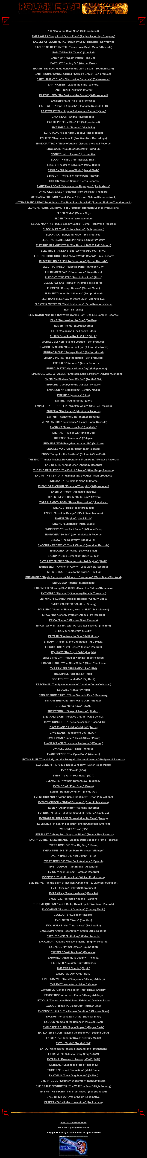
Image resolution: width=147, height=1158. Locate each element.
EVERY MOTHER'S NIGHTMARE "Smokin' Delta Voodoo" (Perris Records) (73, 840)
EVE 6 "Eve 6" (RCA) (73, 770)
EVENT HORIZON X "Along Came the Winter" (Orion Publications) (73, 797)
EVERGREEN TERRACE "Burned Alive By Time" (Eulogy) (73, 818)
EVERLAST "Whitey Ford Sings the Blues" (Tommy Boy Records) (74, 834)
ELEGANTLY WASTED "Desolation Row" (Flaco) (73, 277)
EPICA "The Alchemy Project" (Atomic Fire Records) (73, 615)
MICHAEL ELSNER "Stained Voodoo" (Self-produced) (74, 341)
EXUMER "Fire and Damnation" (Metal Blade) (73, 1070)
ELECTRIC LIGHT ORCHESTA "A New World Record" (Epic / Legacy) (73, 256)
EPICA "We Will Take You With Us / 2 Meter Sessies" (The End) (73, 625)
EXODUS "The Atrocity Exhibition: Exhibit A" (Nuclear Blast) (73, 1000)
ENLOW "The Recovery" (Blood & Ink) (73, 540)
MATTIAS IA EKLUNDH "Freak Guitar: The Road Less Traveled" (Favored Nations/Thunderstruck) (73, 202)
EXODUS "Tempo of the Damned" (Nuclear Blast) (73, 1022)
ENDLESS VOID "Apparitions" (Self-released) (73, 449)
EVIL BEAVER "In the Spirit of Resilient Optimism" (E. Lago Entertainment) (73, 882)
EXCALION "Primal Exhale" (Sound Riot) (73, 947)
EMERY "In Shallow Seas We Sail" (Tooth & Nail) (73, 379)
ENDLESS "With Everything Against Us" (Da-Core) (73, 443)
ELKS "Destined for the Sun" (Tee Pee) (73, 320)
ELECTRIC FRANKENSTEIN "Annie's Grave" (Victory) (73, 240)
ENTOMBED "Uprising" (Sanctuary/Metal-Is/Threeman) (73, 593)
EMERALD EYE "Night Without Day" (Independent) (76, 368)
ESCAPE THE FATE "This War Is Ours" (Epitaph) (73, 700)
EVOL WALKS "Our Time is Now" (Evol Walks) (74, 925)
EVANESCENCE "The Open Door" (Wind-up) (73, 754)
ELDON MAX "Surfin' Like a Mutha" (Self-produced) (73, 229)
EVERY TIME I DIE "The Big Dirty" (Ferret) (73, 845)
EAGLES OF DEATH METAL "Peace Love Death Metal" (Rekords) (73, 47)
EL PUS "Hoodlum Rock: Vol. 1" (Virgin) (73, 336)
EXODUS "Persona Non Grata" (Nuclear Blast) (73, 1016)
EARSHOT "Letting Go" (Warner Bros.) (73, 63)
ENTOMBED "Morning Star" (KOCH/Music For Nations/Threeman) (73, 588)
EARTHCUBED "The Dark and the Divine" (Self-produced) (73, 95)
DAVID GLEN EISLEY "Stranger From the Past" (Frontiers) (73, 191)
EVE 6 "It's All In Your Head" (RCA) (73, 775)
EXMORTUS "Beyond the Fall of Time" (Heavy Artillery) (73, 989)
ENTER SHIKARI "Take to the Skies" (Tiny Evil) (73, 572)
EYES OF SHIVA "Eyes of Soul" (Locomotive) (73, 1097)
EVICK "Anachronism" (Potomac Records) (73, 872)
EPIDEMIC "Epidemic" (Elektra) (73, 631)
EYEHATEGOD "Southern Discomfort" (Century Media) (73, 1081)
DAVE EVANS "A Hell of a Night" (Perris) (74, 727)
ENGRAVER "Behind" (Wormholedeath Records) (73, 534)
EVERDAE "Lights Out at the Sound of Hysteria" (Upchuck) (73, 813)
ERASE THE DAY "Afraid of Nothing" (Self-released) (73, 657)
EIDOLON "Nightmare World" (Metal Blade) (73, 170)
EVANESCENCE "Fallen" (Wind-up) (73, 748)
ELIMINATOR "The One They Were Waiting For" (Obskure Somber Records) (73, 315)
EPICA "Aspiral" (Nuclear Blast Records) (73, 620)
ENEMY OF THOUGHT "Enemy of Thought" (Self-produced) (73, 486)
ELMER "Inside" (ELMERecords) (73, 325)
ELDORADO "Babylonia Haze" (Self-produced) (73, 234)
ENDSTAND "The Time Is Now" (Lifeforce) (73, 481)
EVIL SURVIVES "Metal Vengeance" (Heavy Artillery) (73, 979)
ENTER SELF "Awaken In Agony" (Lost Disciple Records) (73, 566)
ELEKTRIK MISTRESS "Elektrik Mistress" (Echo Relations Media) (73, 304)
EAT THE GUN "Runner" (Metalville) (73, 127)
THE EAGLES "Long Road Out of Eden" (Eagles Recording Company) (73, 36)
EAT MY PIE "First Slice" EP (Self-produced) (73, 122)
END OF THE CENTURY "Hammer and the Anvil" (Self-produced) (73, 475)
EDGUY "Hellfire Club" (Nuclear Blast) (73, 159)
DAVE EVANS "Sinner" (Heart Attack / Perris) (73, 738)
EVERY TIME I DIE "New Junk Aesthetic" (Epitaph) (73, 861)
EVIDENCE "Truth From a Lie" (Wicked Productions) (73, 877)
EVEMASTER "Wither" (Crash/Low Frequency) (73, 781)
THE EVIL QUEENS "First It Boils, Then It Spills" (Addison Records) (73, 904)
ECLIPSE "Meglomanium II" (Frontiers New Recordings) (73, 138)
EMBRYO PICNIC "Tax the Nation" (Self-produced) (73, 357)
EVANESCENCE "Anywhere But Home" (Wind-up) (73, 743)
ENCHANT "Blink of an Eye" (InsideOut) (73, 427)
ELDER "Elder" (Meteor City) (73, 213)
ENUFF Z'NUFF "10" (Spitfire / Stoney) (73, 604)
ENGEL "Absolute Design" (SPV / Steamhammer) (73, 513)
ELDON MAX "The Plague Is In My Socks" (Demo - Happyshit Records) (73, 224)
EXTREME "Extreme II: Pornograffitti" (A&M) (73, 1059)
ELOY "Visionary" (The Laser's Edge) (73, 331)
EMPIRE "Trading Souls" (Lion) (73, 400)
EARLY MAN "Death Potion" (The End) (73, 58)
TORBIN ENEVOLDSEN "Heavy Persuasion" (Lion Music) (73, 502)
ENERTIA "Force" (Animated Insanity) (73, 491)
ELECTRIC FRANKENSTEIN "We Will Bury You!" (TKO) (73, 250)
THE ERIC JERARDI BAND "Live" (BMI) (73, 668)
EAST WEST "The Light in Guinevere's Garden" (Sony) (73, 111)
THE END (33, 459)
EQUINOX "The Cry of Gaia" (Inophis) (73, 652)
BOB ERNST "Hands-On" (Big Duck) (73, 679)
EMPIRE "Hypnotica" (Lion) (73, 395)
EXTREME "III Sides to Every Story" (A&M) (73, 1054)
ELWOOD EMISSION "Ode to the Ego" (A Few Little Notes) (73, 347)
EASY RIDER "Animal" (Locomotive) (73, 116)
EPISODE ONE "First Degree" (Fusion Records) (73, 647)
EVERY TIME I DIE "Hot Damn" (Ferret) (73, 856)
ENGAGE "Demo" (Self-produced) (73, 507)
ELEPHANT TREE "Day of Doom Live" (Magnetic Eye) (73, 299)
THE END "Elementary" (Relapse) (74, 438)
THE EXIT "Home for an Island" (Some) (73, 984)
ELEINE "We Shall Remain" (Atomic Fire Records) (73, 283)
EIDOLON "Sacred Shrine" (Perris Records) (73, 181)
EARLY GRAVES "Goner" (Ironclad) (73, 52)
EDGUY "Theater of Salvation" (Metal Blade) (73, 165)
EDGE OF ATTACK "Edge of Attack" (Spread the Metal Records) (73, 143)
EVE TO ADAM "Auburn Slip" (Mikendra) (73, 866)
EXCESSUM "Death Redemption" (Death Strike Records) (73, 931)
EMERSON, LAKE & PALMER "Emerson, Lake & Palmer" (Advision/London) (76, 374)
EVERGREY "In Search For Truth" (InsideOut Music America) (73, 823)
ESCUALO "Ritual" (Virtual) (73, 690)
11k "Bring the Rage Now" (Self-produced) (73, 31)
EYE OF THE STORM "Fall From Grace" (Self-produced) (73, 1091)
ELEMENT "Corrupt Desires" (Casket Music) (73, 288)
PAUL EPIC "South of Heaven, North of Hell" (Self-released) (73, 609)
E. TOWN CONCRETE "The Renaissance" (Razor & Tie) (73, 722)
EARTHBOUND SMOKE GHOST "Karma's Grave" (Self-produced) (73, 74)
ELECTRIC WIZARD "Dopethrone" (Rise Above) (73, 272)
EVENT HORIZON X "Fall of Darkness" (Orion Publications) (73, 802)
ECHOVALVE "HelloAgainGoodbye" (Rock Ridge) (73, 133)
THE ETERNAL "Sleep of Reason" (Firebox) (74, 711)
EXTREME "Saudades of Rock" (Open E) (73, 1064)
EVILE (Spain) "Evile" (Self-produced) (73, 888)
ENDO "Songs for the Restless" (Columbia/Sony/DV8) (73, 454)
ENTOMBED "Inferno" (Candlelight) (73, 582)
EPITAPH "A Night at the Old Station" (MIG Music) (73, 641)
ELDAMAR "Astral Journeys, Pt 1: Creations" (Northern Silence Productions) (73, 208)
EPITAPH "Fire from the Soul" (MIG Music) (73, 636)
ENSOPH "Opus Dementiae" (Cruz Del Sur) (73, 556)
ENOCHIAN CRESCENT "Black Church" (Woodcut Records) (73, 545)
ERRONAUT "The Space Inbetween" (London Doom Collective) (73, 684)
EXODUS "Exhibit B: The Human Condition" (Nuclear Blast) (73, 1011)
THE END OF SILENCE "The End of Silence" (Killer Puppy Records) (73, 470)
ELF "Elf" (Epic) (73, 309)
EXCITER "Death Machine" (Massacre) (73, 952)
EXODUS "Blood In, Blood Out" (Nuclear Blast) (74, 1006)
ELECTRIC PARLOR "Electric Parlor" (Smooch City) (73, 266)
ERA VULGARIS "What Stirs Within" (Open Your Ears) (73, 663)
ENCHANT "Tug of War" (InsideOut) (73, 432)
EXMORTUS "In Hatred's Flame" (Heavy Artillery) (73, 995)
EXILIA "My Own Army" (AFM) (73, 973)
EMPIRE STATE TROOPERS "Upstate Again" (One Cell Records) (73, 406)
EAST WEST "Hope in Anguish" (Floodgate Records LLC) (73, 106)
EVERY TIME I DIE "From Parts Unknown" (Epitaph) (73, 850)
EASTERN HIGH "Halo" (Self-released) (73, 100)
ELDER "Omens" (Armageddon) (73, 218)
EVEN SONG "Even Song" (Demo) (73, 786)
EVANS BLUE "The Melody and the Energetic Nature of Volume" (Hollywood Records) (73, 759)
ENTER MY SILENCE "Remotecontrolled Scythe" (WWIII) (73, 561)
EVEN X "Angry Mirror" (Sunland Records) (73, 807)
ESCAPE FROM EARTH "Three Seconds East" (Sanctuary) (73, 695)
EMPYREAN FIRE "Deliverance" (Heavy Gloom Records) (73, 422)
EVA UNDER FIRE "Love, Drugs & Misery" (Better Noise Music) (73, 765)
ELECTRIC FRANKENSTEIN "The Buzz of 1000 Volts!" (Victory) (73, 245)
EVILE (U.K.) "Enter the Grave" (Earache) (73, 893)
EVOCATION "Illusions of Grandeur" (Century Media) (73, 909)
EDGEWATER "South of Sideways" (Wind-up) (74, 149)
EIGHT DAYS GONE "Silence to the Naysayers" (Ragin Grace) (73, 186)
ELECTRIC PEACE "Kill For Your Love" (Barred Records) (73, 261)
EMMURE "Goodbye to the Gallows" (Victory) (74, 384)
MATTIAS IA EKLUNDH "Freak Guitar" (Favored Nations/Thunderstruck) (73, 197)
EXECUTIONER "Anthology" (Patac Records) (73, 936)
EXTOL (50, 1038)
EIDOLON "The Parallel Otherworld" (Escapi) (73, 175)
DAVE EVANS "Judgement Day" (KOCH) (73, 732)
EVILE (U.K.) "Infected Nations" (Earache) (73, 898)
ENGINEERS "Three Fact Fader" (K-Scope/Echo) (73, 529)
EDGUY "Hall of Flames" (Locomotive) (73, 154)
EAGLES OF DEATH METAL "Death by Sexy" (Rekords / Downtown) (73, 41)
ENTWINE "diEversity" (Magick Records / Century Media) (73, 599)
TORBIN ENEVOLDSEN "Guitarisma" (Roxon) (73, 497)
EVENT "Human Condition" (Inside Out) (73, 791)
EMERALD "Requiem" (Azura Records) (76, 363)
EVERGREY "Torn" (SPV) (73, 829)
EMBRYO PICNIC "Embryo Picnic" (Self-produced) (73, 352)
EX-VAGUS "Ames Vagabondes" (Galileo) (73, 1075)
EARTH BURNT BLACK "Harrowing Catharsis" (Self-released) (73, 79)
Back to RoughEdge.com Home (73, 1127)
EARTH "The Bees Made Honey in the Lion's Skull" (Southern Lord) (73, 68)
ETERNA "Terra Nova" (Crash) (73, 706)
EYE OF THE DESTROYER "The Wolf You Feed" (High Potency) (73, 1086)
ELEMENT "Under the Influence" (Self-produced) (73, 293)
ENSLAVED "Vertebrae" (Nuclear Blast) (73, 550)
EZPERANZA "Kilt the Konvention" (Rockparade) (73, 1102)
